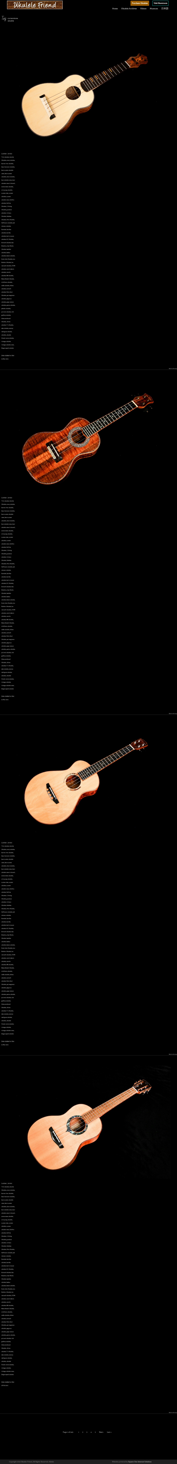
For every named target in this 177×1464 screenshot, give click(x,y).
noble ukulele (5, 285)
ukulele (3, 335)
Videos (143, 8)
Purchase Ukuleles (140, 3)
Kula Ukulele (8, 259)
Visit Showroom (160, 3)
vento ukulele (10, 338)
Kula (2, 259)
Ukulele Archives (129, 8)
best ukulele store (6, 180)
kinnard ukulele (6, 242)
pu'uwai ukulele (6, 312)
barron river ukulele (7, 163)
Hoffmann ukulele (6, 223)
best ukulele (10, 176)
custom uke (4, 193)
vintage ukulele (6, 341)
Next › (101, 1432)
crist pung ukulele (6, 190)
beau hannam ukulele (7, 167)
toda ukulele (5, 328)
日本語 (164, 8)
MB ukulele (9, 275)
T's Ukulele (9, 325)
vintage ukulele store (7, 345)
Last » (109, 1432)
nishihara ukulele (6, 282)
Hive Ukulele (10, 219)
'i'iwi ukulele (5, 157)
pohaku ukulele (5, 308)
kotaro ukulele (10, 256)
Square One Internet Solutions (139, 1462)
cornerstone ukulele (7, 186)
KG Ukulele (9, 239)
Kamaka (3, 229)
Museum (154, 8)
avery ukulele (11, 160)
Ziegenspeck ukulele (7, 348)
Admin (51, 1462)
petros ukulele (10, 305)
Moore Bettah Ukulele (7, 279)
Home (115, 8)
